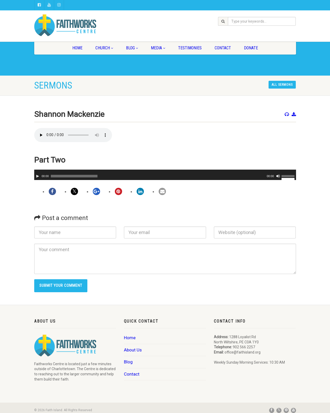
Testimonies (190, 47)
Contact (223, 47)
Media (158, 47)
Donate (251, 47)
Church (104, 47)
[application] (165, 175)
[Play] (38, 176)
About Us (133, 349)
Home (77, 47)
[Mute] (278, 176)
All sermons (282, 84)
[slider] (74, 176)
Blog (132, 47)
